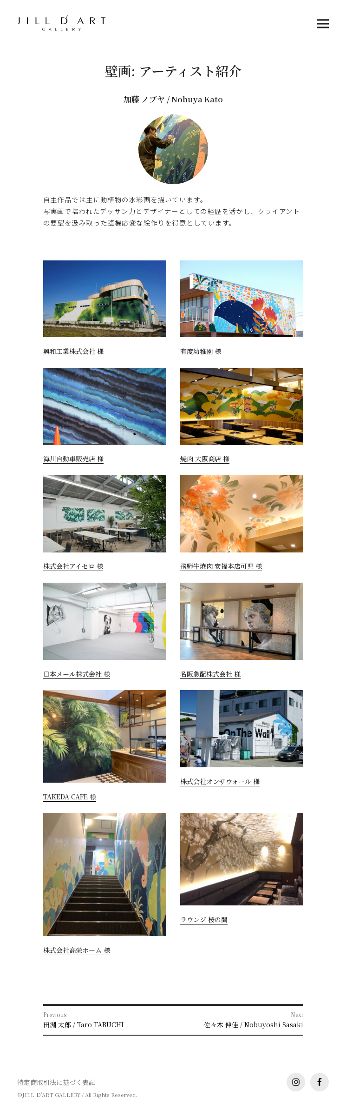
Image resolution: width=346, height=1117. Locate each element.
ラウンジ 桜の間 (204, 919)
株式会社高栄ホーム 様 (76, 950)
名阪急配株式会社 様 (210, 673)
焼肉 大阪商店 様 (204, 458)
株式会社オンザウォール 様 (220, 781)
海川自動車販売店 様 (73, 458)
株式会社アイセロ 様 (73, 566)
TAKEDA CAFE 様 (69, 796)
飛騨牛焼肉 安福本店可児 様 (221, 566)
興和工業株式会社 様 (73, 351)
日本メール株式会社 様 (76, 673)
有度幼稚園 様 (200, 351)
